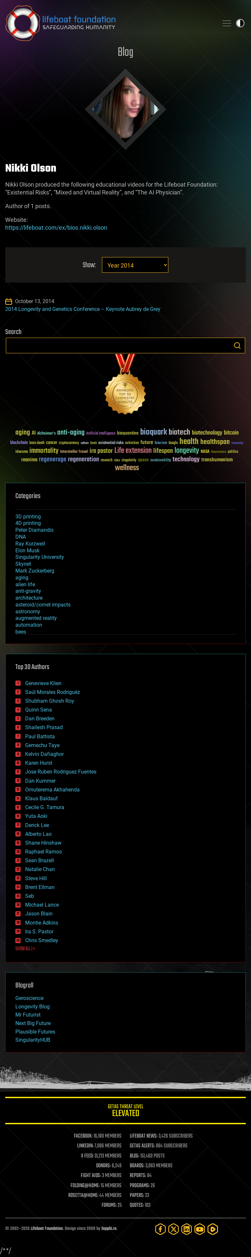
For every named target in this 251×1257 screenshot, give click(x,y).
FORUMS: (109, 1205)
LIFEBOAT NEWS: (144, 1136)
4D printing (28, 523)
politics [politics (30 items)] (233, 452)
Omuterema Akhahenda (52, 790)
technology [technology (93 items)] (186, 460)
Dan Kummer (40, 781)
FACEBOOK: (83, 1136)
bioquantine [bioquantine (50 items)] (128, 433)
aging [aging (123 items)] (22, 433)
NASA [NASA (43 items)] (205, 451)
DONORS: (103, 1166)
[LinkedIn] (186, 1229)
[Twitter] (173, 1229)
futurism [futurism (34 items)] (161, 443)
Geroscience (29, 998)
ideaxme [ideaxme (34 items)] (21, 452)
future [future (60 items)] (147, 442)
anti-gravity (28, 591)
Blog (125, 52)
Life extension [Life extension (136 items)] (133, 451)
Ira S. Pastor (39, 931)
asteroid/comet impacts (43, 605)
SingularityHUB (32, 1040)
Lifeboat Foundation (47, 1229)
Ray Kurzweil (30, 544)
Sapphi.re (108, 1229)
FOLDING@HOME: (85, 1186)
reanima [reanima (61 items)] (29, 460)
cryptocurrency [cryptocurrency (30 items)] (69, 443)
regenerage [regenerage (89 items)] (52, 459)
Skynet (23, 564)
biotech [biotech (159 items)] (179, 432)
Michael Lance (42, 905)
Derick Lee (37, 825)
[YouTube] (199, 1229)
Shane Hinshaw (43, 843)
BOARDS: (137, 1166)
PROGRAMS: (140, 1186)
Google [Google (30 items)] (173, 443)
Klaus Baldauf (41, 798)
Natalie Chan (40, 869)
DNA (20, 537)
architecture (28, 598)
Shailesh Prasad (44, 727)
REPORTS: (138, 1176)
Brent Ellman (40, 887)
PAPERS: (137, 1195)
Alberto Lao (38, 834)
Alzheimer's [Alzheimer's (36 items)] (46, 433)
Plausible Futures (35, 1032)
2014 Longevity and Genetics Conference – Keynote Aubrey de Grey (82, 309)
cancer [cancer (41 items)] (51, 443)
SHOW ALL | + (25, 949)
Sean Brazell (39, 860)
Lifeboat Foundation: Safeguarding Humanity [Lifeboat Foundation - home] (109, 23)
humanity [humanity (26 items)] (237, 443)
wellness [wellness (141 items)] (127, 468)
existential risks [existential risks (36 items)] (111, 443)
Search (237, 345)
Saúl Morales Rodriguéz (52, 692)
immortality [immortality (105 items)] (44, 451)
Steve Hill (36, 878)
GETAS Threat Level (125, 1112)
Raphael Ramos (43, 852)
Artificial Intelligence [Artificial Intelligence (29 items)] (100, 434)
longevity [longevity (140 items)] (187, 451)
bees (20, 632)
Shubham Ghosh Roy (49, 701)
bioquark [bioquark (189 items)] (153, 432)
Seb (29, 896)
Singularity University (39, 557)
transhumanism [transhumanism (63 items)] (217, 460)
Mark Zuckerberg (34, 571)
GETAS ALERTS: (142, 1146)
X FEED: (87, 1156)
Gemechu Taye (42, 745)
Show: (89, 265)
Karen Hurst (38, 763)
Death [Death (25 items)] (93, 443)
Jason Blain (39, 914)
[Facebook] (160, 1229)
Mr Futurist (28, 1015)
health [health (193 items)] (189, 442)
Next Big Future (33, 1023)
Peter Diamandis (34, 530)
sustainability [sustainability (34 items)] (160, 460)
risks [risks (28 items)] (117, 460)
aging (21, 578)
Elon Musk (27, 550)
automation (28, 625)
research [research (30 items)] (106, 460)
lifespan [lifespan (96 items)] (163, 451)
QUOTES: (137, 1205)
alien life (25, 584)
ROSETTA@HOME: (83, 1195)
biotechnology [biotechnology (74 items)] (207, 433)
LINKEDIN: (85, 1146)
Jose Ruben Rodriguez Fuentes (60, 772)
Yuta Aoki (36, 816)
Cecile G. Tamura (44, 807)
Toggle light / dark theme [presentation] (240, 23)
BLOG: (134, 1156)
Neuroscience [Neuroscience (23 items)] (218, 452)
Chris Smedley (41, 940)
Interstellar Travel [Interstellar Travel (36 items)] (74, 452)
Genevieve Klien (43, 683)
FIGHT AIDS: (91, 1176)
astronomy (27, 611)
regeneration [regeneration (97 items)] (83, 459)
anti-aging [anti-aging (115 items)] (71, 433)
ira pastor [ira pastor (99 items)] (101, 451)
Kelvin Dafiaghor (44, 754)
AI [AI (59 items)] (34, 433)
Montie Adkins (41, 923)
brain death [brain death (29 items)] (36, 443)
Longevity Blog (32, 1007)
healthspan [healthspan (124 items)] (215, 442)
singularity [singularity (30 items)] (129, 460)
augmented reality (36, 618)
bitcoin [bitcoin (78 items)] (231, 433)
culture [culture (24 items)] (85, 443)
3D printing (28, 517)
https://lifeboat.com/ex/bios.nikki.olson (56, 227)
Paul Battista (40, 736)
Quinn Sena (38, 710)
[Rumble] (213, 1229)
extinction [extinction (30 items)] (132, 443)
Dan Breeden (40, 718)
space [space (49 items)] (143, 460)
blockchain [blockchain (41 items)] (19, 443)
